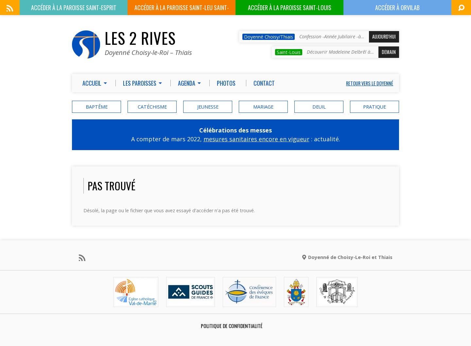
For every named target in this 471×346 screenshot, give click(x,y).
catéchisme (152, 107)
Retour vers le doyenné (369, 83)
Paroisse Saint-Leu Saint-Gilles (181, 9)
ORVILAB (397, 7)
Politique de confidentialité (231, 326)
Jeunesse (207, 107)
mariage (263, 107)
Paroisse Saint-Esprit (73, 7)
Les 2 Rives (140, 37)
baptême (97, 107)
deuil (319, 107)
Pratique (374, 107)
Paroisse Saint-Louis (289, 7)
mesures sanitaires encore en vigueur (256, 139)
